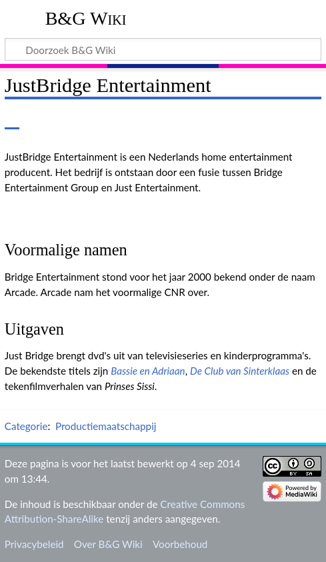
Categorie (26, 426)
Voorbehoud (180, 544)
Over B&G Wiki (108, 544)
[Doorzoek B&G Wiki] (163, 49)
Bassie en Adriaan (148, 371)
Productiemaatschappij (106, 426)
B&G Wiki (86, 18)
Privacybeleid (34, 544)
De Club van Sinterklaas (239, 371)
